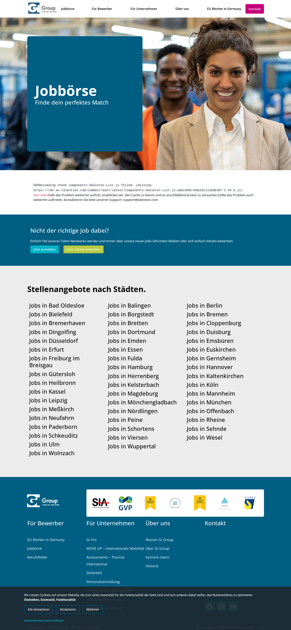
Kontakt (215, 522)
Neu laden (40, 194)
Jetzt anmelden (44, 248)
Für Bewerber (45, 522)
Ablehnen (92, 608)
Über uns (158, 522)
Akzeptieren (68, 608)
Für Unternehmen (110, 522)
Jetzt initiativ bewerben (83, 248)
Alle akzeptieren (39, 608)
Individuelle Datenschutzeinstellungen (44, 620)
